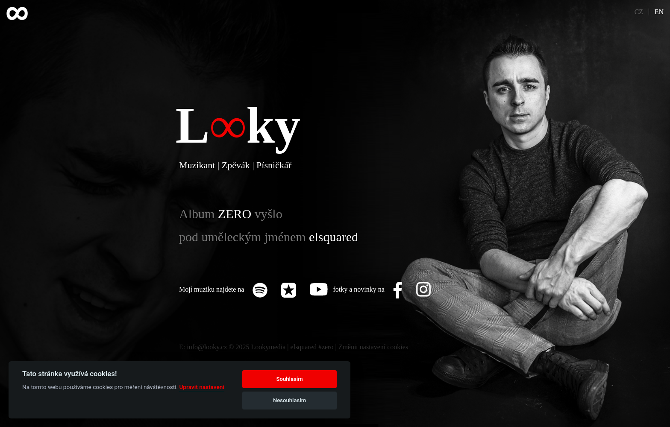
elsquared (333, 237)
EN (659, 11)
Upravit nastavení (201, 386)
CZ (639, 11)
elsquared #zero (312, 347)
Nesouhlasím (289, 400)
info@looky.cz (207, 347)
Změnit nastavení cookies (373, 347)
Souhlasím (289, 379)
